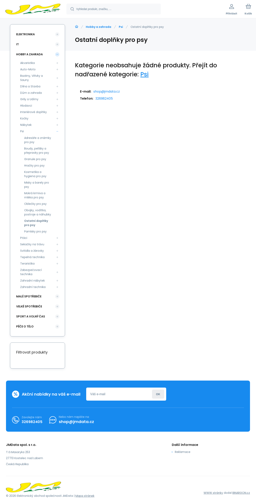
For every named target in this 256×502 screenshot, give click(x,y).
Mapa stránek (84, 496)
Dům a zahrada (31, 93)
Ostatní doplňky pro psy (36, 223)
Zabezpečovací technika (31, 272)
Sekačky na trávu (32, 244)
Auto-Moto (28, 69)
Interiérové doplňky (33, 112)
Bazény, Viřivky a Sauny (31, 78)
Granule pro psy (35, 159)
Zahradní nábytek (32, 281)
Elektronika (25, 34)
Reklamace (182, 452)
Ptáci (23, 238)
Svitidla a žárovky (32, 251)
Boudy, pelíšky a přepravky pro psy (36, 150)
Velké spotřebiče (29, 306)
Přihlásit (158, 394)
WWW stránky (213, 493)
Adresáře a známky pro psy (37, 140)
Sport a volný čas (30, 316)
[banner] (32, 10)
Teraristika (27, 264)
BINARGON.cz (241, 493)
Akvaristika (27, 63)
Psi (121, 27)
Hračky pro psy (34, 166)
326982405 (104, 98)
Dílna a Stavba (30, 86)
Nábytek (26, 125)
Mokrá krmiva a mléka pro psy (34, 195)
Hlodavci (26, 106)
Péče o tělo (25, 326)
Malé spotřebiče (28, 296)
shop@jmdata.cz (106, 91)
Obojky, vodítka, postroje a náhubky (37, 212)
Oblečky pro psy (35, 204)
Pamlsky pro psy (35, 231)
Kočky (24, 118)
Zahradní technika (33, 287)
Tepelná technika (32, 257)
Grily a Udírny (29, 99)
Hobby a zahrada (98, 27)
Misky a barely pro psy (36, 185)
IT (17, 44)
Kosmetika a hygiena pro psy (35, 174)
